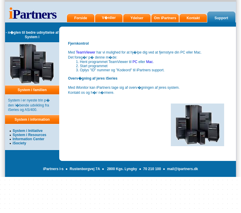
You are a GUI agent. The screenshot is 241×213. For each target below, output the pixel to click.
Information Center (28, 139)
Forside (80, 18)
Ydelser (137, 18)
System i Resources (29, 135)
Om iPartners (165, 18)
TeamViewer (85, 52)
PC (134, 62)
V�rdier (109, 18)
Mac (149, 62)
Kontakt (193, 18)
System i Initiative (27, 131)
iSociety (19, 143)
